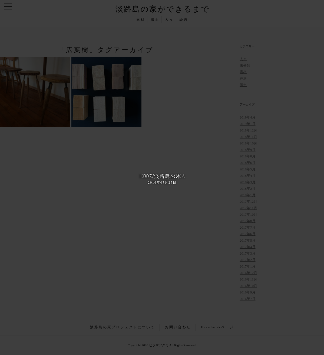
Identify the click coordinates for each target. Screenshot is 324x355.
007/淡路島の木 (162, 179)
